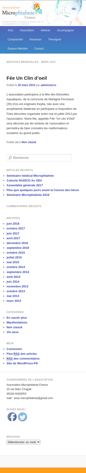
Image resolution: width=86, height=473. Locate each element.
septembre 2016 (18, 248)
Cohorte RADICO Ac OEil (24, 180)
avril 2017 (13, 238)
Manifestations (17, 322)
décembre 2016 (17, 243)
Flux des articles (22, 354)
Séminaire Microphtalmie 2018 (28, 195)
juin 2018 (13, 223)
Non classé (29, 142)
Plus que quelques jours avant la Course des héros (43, 190)
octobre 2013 (16, 291)
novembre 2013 (17, 286)
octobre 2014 (16, 267)
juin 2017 (13, 233)
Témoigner (54, 39)
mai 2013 (13, 296)
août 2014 (13, 277)
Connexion (14, 349)
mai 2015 (13, 262)
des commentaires (23, 358)
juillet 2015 (14, 257)
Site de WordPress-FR (22, 363)
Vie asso (13, 332)
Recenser (35, 39)
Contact (39, 48)
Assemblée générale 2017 (25, 185)
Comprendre (15, 39)
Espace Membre (18, 48)
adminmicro (48, 85)
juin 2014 (13, 281)
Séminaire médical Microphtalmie (30, 175)
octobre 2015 (16, 252)
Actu (10, 30)
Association (27, 30)
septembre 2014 (18, 272)
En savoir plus (17, 317)
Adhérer (45, 30)
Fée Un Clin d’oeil (27, 78)
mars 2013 (14, 300)
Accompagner (65, 30)
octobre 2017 (16, 228)
